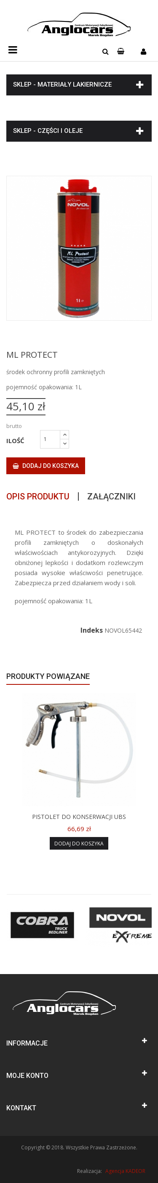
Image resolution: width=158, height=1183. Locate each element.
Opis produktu (38, 496)
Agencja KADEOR (125, 1171)
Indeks (91, 630)
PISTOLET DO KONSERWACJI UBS (79, 817)
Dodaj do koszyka (46, 465)
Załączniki (111, 496)
